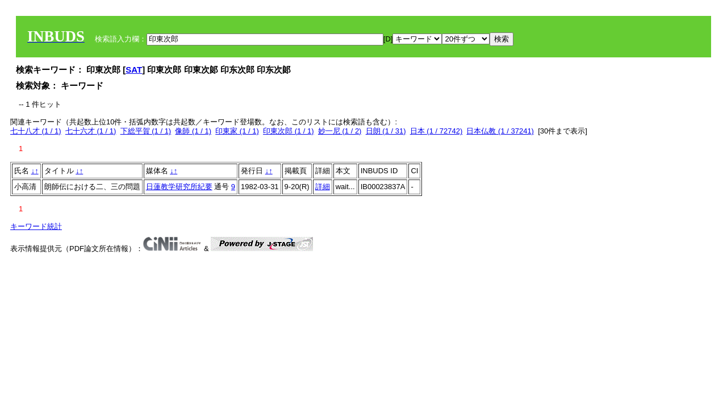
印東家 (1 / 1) (237, 131)
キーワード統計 (36, 226)
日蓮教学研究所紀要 (179, 186)
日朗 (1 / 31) (386, 131)
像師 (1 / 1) (193, 131)
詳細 (322, 186)
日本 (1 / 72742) (436, 131)
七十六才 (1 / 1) (90, 131)
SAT (134, 69)
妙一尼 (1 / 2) (340, 131)
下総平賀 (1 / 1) (146, 131)
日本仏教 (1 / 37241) (500, 131)
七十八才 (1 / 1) (35, 131)
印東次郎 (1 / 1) (288, 131)
